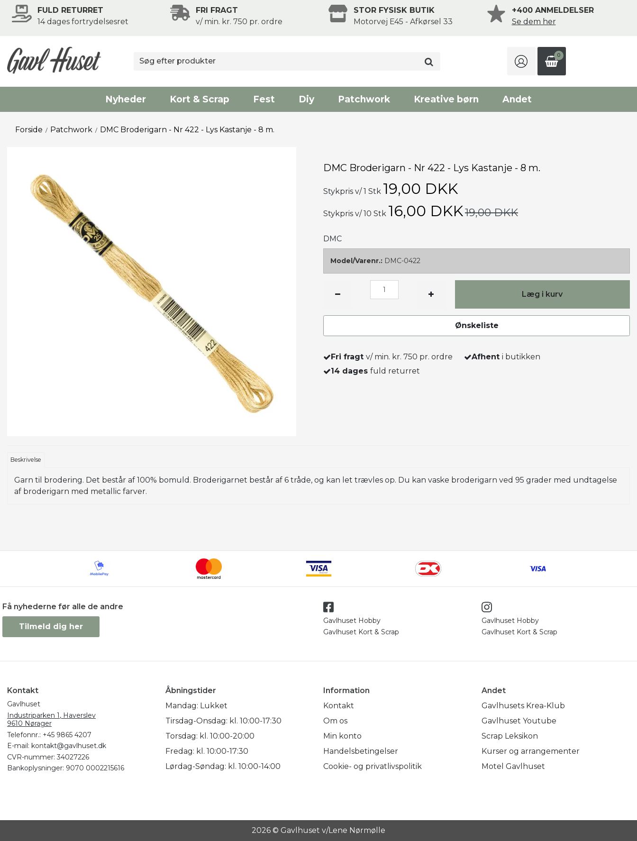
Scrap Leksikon (510, 735)
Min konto (342, 735)
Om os (335, 720)
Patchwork (364, 99)
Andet (517, 99)
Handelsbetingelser (360, 751)
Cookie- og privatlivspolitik (372, 766)
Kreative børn (446, 99)
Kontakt (338, 705)
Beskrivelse (25, 459)
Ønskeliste (477, 325)
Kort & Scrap (199, 99)
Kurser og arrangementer (531, 751)
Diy (306, 99)
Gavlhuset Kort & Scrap (361, 632)
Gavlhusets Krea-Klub (523, 705)
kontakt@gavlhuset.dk (68, 745)
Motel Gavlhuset (513, 766)
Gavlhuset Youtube (519, 720)
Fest (264, 99)
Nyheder (125, 99)
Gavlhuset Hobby (352, 620)
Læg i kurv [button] (542, 294)
